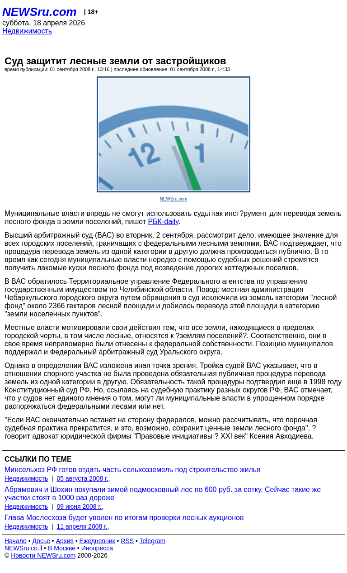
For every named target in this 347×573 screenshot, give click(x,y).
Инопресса (97, 548)
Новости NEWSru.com (43, 555)
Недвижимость (27, 31)
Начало (16, 540)
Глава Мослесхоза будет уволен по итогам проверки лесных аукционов (124, 517)
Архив (65, 540)
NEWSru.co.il (23, 548)
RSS (127, 540)
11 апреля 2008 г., (83, 526)
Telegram (153, 540)
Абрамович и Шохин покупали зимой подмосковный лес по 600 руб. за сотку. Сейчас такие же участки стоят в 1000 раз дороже (163, 493)
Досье (41, 540)
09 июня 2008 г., (80, 506)
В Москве (61, 548)
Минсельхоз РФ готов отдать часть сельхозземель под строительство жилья (133, 469)
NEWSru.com (39, 12)
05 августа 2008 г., (83, 478)
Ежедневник (97, 540)
